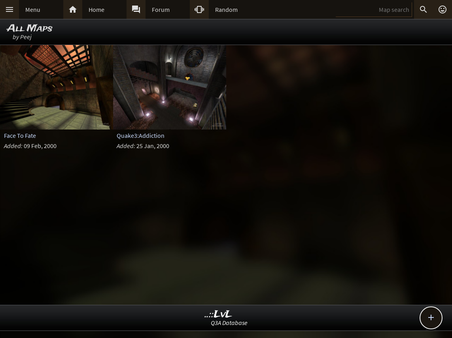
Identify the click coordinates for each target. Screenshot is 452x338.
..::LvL (218, 314)
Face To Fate (20, 135)
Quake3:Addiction (141, 135)
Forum (161, 9)
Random (226, 9)
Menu (32, 9)
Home (96, 9)
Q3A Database (229, 323)
